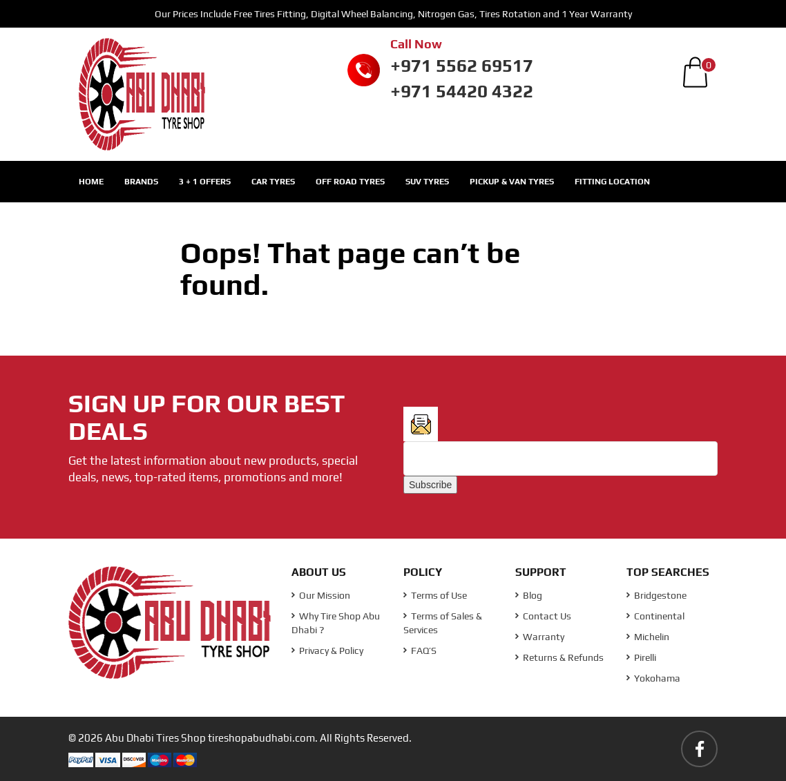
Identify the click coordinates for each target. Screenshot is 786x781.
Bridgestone (656, 595)
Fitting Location (612, 181)
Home (91, 181)
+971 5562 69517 (461, 65)
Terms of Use (435, 595)
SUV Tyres (427, 181)
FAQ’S (420, 650)
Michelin (647, 636)
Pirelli (641, 657)
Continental (655, 615)
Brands (141, 181)
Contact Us (543, 615)
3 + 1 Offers (205, 181)
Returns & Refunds (559, 657)
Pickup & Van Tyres (512, 181)
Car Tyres (273, 181)
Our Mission (320, 595)
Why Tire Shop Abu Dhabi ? (335, 622)
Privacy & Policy (327, 650)
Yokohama (653, 678)
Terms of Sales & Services (442, 622)
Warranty (539, 636)
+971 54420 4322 (461, 91)
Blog (528, 595)
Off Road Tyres (350, 181)
